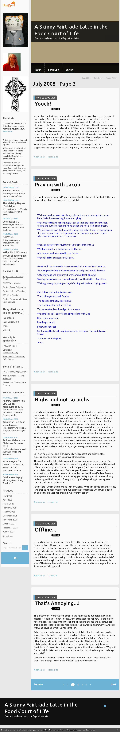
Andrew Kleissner (12, 400)
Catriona (7, 477)
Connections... (11, 221)
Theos (5, 326)
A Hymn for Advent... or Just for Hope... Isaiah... (13, 464)
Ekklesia (6, 330)
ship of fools (8, 318)
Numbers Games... (13, 190)
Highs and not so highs (62, 399)
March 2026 (8, 503)
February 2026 (9, 507)
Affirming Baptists (11, 295)
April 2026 (7, 500)
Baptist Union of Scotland (14, 291)
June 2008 (86, 78)
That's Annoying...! (57, 603)
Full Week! (8, 237)
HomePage (98, 78)
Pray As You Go (10, 346)
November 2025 (10, 519)
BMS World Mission (12, 283)
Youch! (43, 104)
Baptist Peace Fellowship (14, 287)
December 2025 (10, 515)
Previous (38, 684)
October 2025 (9, 523)
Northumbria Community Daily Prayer (14, 357)
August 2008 (111, 78)
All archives (8, 536)
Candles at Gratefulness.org (10, 351)
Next (113, 684)
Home (37, 70)
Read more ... (8, 131)
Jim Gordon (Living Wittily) (15, 371)
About (69, 70)
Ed (4, 461)
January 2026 (9, 511)
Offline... (45, 529)
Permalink (39, 157)
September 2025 (10, 527)
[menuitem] (37, 68)
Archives (53, 70)
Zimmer (7, 422)
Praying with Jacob (57, 184)
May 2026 (7, 496)
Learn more (90, 730)
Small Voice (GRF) (11, 322)
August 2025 (9, 531)
